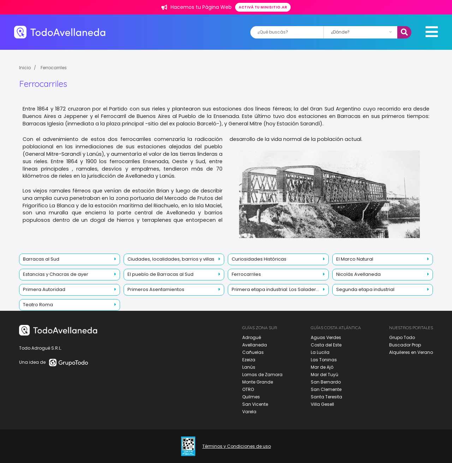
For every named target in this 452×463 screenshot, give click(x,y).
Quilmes (251, 397)
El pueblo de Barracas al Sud (160, 274)
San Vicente (255, 404)
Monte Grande (257, 382)
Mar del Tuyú (324, 375)
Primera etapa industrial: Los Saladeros (277, 289)
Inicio (25, 68)
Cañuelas (253, 352)
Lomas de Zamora (262, 375)
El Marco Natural (354, 259)
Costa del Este (326, 345)
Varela (249, 412)
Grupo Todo (402, 337)
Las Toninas (324, 360)
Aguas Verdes (326, 337)
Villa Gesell (322, 404)
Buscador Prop (405, 345)
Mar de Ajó (322, 367)
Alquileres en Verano (411, 352)
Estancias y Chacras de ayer (55, 274)
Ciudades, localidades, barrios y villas (170, 259)
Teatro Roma (38, 304)
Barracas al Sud (41, 259)
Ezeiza (248, 360)
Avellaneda (254, 345)
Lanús (248, 367)
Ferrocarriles (54, 68)
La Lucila (320, 352)
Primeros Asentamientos (155, 289)
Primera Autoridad (44, 289)
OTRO (248, 389)
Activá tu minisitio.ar (263, 7)
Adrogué (251, 337)
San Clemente (326, 389)
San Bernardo (326, 382)
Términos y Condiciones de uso (236, 446)
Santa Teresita (326, 397)
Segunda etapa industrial (365, 289)
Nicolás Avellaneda (358, 274)
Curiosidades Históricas (259, 259)
